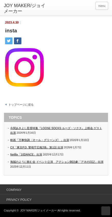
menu (101, 5)
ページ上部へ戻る (105, 210)
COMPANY (14, 190)
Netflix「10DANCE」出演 (26, 154)
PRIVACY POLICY (19, 200)
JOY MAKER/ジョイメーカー (38, 210)
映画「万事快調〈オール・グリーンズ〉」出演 (39, 140)
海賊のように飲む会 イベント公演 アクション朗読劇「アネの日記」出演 (56, 161)
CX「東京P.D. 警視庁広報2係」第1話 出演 (36, 147)
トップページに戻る (21, 104)
